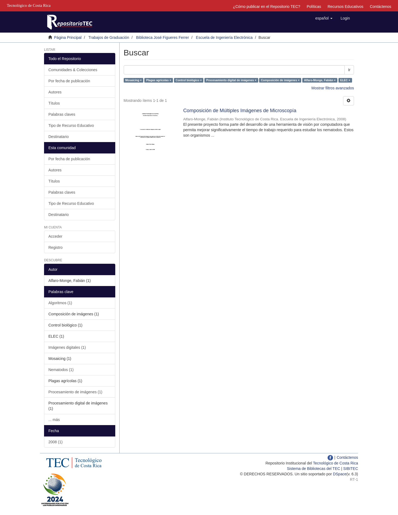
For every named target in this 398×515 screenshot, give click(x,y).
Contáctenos (380, 6)
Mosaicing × (133, 80)
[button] (324, 18)
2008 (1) (55, 442)
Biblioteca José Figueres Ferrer (162, 37)
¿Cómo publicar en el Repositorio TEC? (266, 6)
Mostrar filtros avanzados (333, 88)
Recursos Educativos (345, 6)
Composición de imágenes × (280, 80)
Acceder (55, 236)
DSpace (340, 474)
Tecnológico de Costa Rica (335, 463)
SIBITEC (350, 468)
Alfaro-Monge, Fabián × (319, 80)
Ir (349, 70)
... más (54, 419)
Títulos (54, 103)
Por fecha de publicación (69, 81)
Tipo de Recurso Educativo (71, 125)
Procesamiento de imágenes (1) (75, 392)
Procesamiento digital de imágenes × (231, 80)
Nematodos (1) (61, 370)
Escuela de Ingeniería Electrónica (224, 37)
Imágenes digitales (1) (67, 347)
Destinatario (58, 136)
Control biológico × (189, 80)
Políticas (314, 6)
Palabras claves (61, 114)
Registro (55, 247)
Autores (54, 92)
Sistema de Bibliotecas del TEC (313, 468)
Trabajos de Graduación (108, 37)
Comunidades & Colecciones (72, 70)
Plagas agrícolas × (158, 80)
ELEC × (345, 80)
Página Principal (68, 37)
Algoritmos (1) (60, 303)
